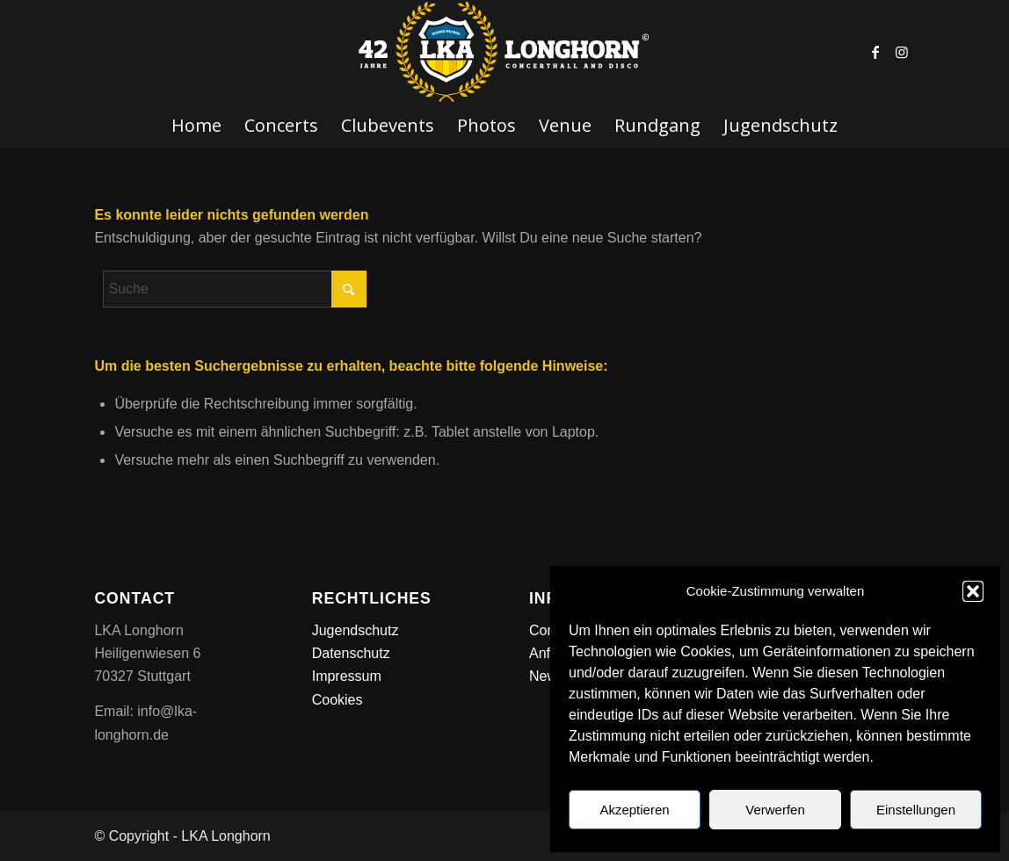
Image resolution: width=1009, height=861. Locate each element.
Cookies (337, 699)
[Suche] (235, 289)
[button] (973, 591)
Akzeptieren (634, 809)
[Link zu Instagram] (902, 52)
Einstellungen (915, 809)
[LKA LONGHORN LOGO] (504, 52)
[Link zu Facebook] (875, 52)
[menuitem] (196, 126)
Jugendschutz (355, 630)
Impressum (346, 676)
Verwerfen (775, 809)
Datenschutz (351, 653)
